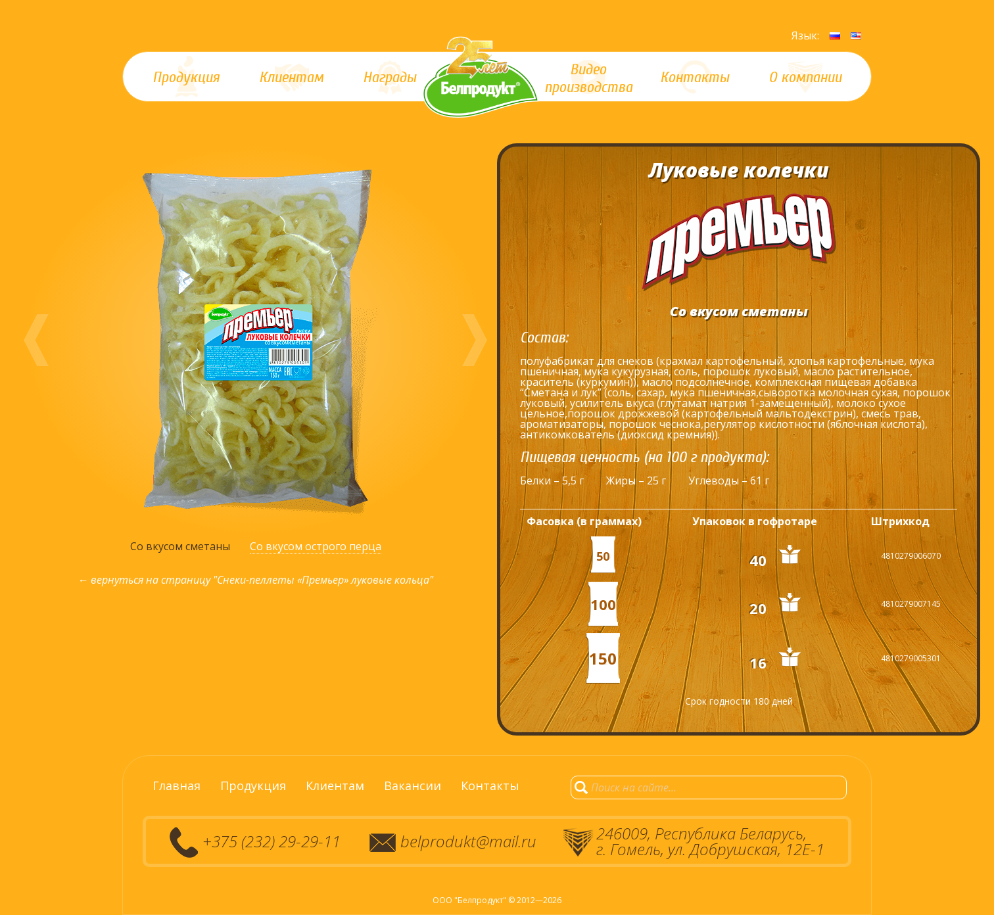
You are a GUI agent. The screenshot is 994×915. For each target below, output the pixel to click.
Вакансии (412, 785)
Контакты (490, 785)
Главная (177, 785)
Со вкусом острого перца (315, 546)
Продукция (253, 785)
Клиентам (335, 785)
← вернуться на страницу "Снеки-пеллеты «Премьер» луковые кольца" (255, 580)
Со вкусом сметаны (180, 546)
